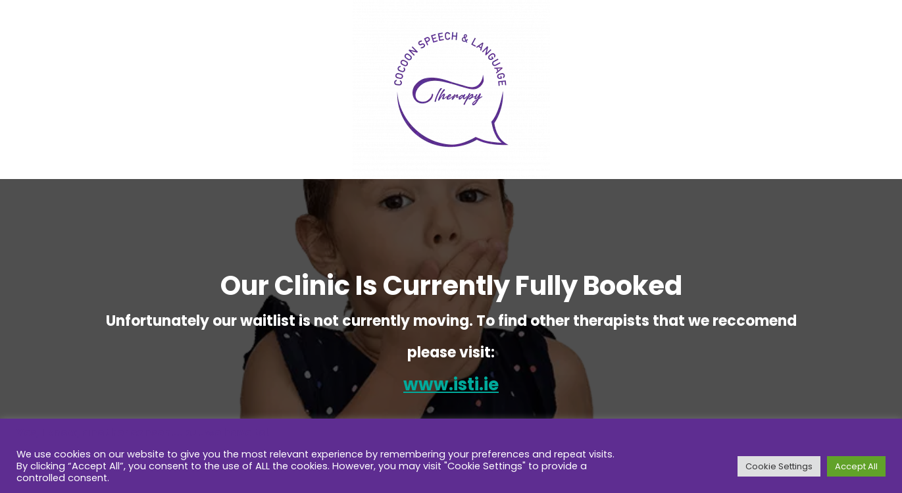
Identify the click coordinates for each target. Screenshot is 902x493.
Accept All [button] (856, 466)
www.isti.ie (451, 384)
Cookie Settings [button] (779, 466)
